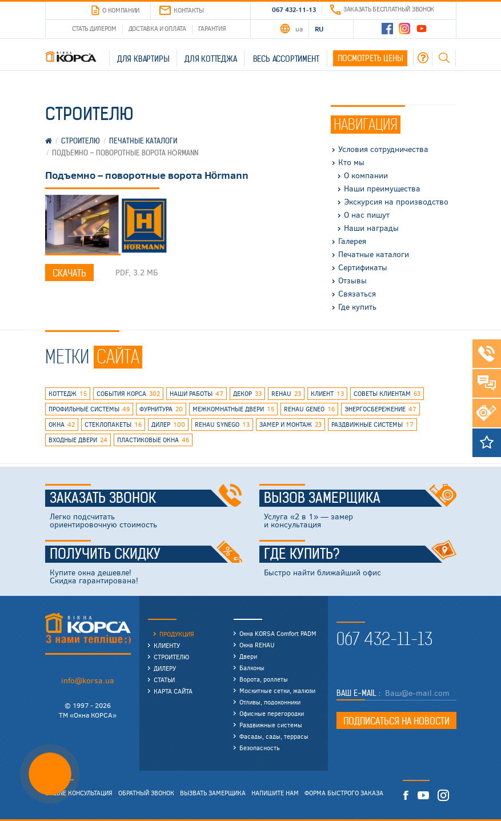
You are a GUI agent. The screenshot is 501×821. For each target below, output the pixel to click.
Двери (248, 656)
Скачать (69, 273)
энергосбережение (380, 409)
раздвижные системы (372, 424)
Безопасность (259, 747)
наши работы (196, 393)
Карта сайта (173, 691)
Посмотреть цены (370, 58)
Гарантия (212, 28)
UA (298, 28)
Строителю (171, 656)
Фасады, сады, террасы (273, 736)
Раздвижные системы (270, 724)
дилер (168, 424)
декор (247, 393)
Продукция (176, 634)
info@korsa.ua (87, 680)
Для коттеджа (211, 59)
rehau (286, 393)
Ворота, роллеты (263, 679)
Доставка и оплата (157, 28)
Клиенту (167, 645)
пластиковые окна (153, 440)
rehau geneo (309, 409)
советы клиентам (387, 393)
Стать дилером (94, 28)
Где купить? (360, 554)
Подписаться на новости (396, 721)
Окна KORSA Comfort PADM (277, 633)
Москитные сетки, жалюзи (277, 690)
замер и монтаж (290, 424)
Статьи (164, 679)
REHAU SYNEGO (222, 424)
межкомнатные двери (233, 409)
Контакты (181, 10)
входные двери (78, 440)
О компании (115, 10)
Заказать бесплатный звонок (382, 9)
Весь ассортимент (286, 59)
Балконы (251, 667)
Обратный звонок (146, 793)
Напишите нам (275, 793)
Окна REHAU (257, 644)
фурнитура (161, 409)
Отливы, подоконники (269, 702)
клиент (327, 393)
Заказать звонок (146, 498)
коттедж (68, 393)
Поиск (443, 58)
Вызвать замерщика (213, 793)
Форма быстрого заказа (343, 793)
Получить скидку (146, 554)
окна (62, 424)
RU (319, 28)
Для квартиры (143, 59)
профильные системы (89, 409)
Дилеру (165, 668)
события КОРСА (128, 393)
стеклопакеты (113, 424)
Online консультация (79, 793)
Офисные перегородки (271, 713)
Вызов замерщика (360, 498)
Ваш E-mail (357, 693)
